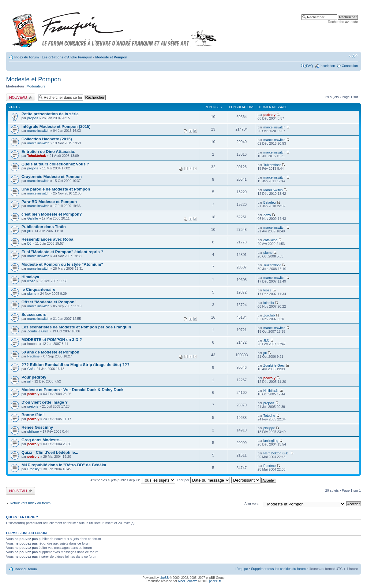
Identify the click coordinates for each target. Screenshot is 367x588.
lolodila (268, 303)
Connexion (350, 66)
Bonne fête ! (33, 414)
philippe (33, 431)
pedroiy (269, 114)
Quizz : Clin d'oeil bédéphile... (49, 452)
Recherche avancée (343, 22)
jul (29, 231)
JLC (266, 340)
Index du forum (26, 57)
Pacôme (33, 356)
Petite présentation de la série (50, 114)
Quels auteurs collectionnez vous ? (55, 164)
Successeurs (33, 314)
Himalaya (30, 277)
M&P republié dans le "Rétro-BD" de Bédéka (63, 465)
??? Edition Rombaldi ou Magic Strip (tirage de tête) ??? (75, 364)
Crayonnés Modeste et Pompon (51, 176)
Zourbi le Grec (38, 331)
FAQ (309, 66)
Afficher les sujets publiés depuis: (132, 480)
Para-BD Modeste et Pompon (49, 201)
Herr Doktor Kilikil (276, 453)
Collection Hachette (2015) (46, 139)
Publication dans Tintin (43, 226)
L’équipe (241, 569)
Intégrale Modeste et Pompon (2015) (56, 126)
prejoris (32, 118)
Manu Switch (273, 190)
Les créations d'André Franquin (67, 57)
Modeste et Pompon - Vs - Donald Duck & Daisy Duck (72, 389)
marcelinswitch (38, 130)
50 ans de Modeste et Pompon (50, 352)
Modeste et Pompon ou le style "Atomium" (62, 264)
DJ (29, 243)
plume (267, 252)
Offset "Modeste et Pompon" (49, 302)
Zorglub (269, 315)
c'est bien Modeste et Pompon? (51, 214)
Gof (30, 369)
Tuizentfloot (271, 165)
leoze (31, 281)
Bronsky (33, 469)
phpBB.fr (215, 581)
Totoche (269, 415)
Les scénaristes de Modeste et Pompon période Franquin (76, 327)
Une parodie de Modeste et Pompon (55, 189)
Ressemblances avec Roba (47, 239)
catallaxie (270, 240)
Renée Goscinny (37, 427)
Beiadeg (269, 202)
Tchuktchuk (36, 155)
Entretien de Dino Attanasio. (48, 151)
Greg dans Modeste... (41, 440)
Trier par (203, 480)
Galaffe (32, 218)
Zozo (267, 215)
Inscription (327, 66)
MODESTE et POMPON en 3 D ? (51, 339)
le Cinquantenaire (38, 289)
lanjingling (270, 440)
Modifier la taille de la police (353, 56)
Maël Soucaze (187, 581)
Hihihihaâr (271, 390)
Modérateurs (36, 86)
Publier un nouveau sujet (20, 97)
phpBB (164, 577)
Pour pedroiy (33, 377)
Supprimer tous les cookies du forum (278, 569)
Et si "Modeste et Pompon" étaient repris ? (62, 252)
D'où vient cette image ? (44, 402)
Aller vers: (252, 503)
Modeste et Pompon (111, 57)
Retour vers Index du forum (30, 503)
